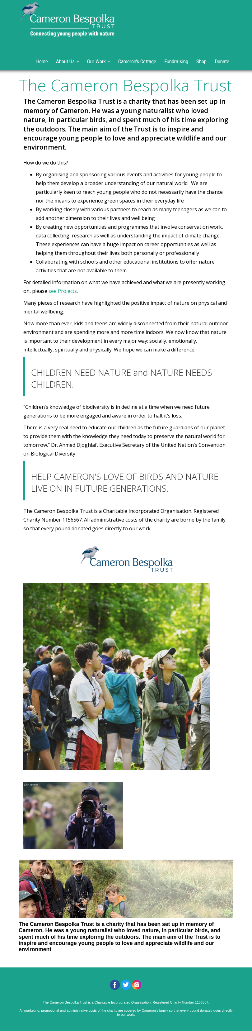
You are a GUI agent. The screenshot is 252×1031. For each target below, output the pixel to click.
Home (42, 61)
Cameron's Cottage (137, 61)
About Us (67, 61)
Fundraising (176, 61)
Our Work (98, 61)
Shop (201, 61)
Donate (222, 61)
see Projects (63, 291)
